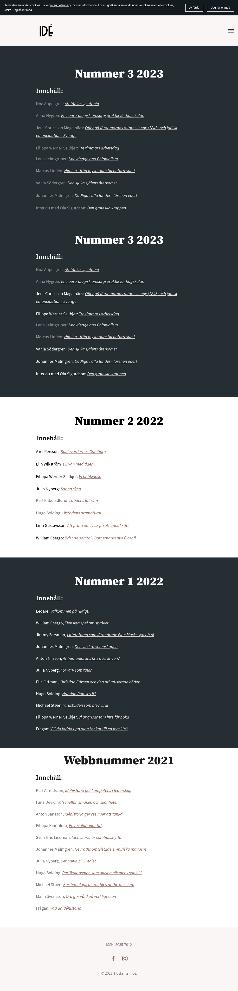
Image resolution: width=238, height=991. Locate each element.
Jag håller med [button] (220, 7)
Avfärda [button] (194, 7)
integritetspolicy (60, 5)
